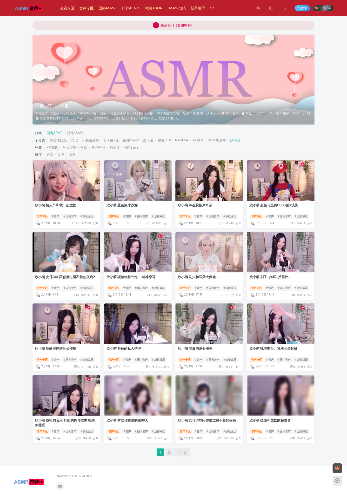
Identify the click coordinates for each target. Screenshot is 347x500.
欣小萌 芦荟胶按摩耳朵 (195, 205)
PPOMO (52, 147)
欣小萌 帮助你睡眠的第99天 (127, 420)
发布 (61, 155)
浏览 (72, 155)
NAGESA (181, 140)
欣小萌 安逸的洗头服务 (195, 348)
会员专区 (67, 8)
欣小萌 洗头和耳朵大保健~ (198, 277)
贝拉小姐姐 (58, 140)
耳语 (83, 147)
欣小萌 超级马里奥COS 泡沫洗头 (273, 205)
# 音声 (56, 216)
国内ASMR (107, 8)
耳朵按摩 (69, 147)
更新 (50, 155)
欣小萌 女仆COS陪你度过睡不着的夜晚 (207, 420)
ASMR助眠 (177, 8)
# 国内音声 (69, 216)
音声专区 (86, 8)
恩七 (74, 140)
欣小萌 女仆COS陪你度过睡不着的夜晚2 (65, 277)
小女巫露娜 (90, 140)
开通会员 (323, 8)
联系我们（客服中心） (173, 25)
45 (75, 223)
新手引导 (198, 8)
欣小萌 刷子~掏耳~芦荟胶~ (270, 277)
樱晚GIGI (164, 140)
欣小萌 (235, 140)
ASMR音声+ (63, 476)
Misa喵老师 (217, 140)
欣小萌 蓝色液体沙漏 (122, 205)
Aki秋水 (198, 140)
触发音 (114, 147)
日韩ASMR (130, 8)
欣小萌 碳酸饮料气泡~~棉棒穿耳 (131, 277)
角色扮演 (98, 147)
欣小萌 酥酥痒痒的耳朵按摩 (55, 348)
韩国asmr (131, 147)
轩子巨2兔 (111, 140)
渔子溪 (148, 140)
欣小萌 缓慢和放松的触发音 (270, 420)
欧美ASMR (153, 8)
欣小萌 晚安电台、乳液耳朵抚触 (273, 348)
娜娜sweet (131, 140)
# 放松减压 (86, 216)
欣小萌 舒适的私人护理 (124, 348)
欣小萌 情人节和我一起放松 (55, 205)
